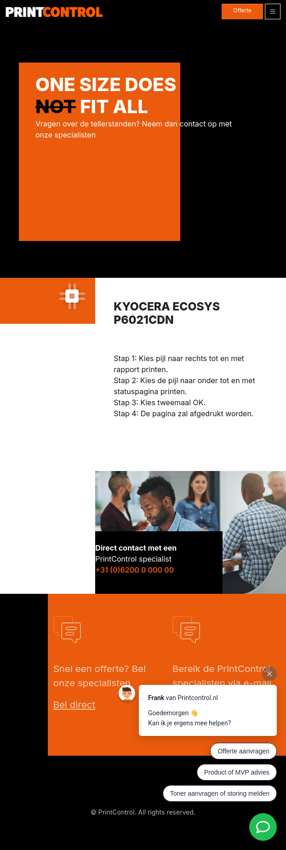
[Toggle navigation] (272, 11)
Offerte (242, 10)
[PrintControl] (54, 11)
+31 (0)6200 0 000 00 (134, 569)
